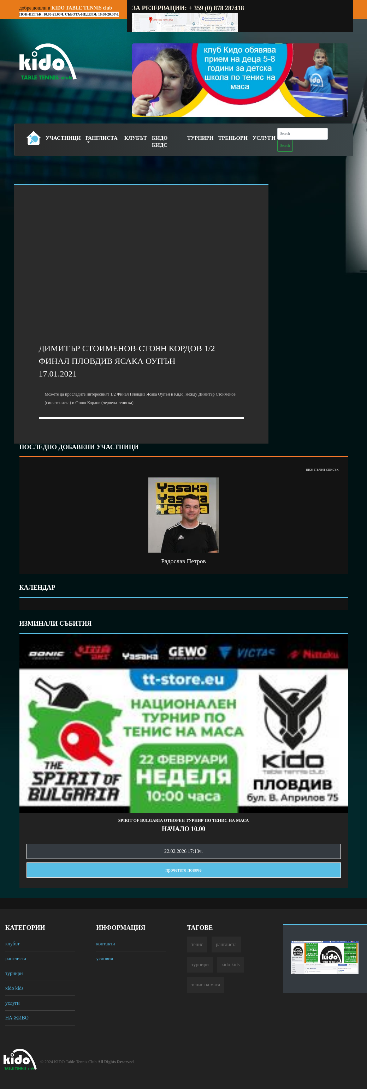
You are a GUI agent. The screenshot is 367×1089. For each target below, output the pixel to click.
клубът (12, 943)
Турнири (200, 138)
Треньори (233, 138)
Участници (63, 138)
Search (285, 146)
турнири (14, 973)
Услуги (264, 138)
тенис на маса (205, 984)
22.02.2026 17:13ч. (183, 851)
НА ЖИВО (17, 1018)
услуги (12, 1003)
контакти (105, 943)
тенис (197, 944)
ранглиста (15, 958)
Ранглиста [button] (101, 138)
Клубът (135, 138)
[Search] (302, 134)
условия (104, 958)
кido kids (14, 988)
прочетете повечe (183, 870)
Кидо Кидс (160, 141)
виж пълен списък (322, 469)
